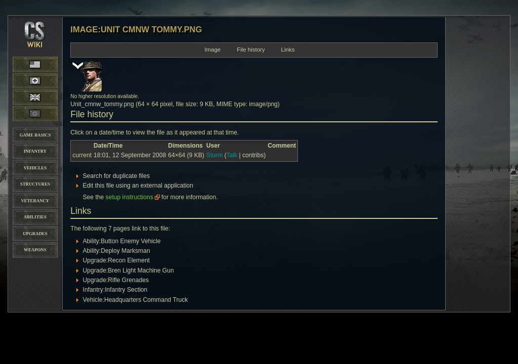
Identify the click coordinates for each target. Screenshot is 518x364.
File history (251, 50)
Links (288, 50)
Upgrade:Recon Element (116, 260)
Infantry (35, 151)
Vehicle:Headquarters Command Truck (135, 299)
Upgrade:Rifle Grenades (116, 280)
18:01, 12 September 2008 (130, 155)
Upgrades (35, 233)
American (44, 64)
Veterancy (35, 200)
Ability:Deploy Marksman (116, 250)
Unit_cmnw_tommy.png (102, 104)
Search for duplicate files (116, 175)
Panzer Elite (35, 113)
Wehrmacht (35, 80)
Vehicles (35, 167)
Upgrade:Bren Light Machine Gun (128, 270)
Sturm (214, 155)
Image (212, 50)
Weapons (35, 249)
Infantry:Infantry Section (115, 289)
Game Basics (35, 135)
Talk (232, 155)
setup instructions (129, 197)
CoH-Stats (35, 43)
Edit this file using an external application (138, 185)
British (35, 97)
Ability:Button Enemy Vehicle (122, 241)
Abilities (35, 216)
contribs (253, 155)
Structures (35, 184)
